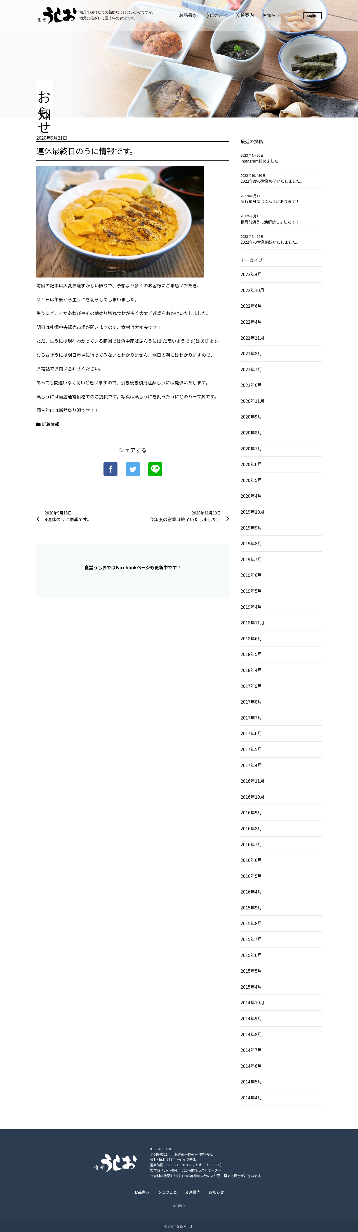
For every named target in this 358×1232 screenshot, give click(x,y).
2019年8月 (251, 543)
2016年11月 (252, 780)
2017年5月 (251, 749)
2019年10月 (252, 511)
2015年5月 (251, 970)
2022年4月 (251, 321)
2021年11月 (252, 337)
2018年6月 (251, 638)
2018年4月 (251, 670)
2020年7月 (251, 448)
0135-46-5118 (159, 1148)
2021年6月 (251, 385)
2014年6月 (251, 1065)
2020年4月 (251, 495)
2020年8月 (251, 432)
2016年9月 (251, 812)
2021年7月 (251, 369)
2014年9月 (251, 1018)
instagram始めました (259, 161)
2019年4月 (251, 606)
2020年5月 (251, 480)
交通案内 (245, 15)
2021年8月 (251, 353)
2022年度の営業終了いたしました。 (272, 181)
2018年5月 (251, 654)
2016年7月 (251, 844)
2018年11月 (252, 622)
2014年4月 (251, 1097)
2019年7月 (251, 559)
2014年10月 (252, 1002)
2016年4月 (251, 891)
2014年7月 (251, 1050)
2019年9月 (251, 527)
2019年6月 (251, 575)
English (313, 15)
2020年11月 (252, 401)
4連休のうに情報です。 (68, 519)
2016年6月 (251, 860)
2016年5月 (251, 876)
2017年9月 (251, 686)
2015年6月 (251, 955)
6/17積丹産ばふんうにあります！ (270, 201)
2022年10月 (252, 290)
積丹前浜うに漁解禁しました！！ (270, 222)
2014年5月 (251, 1081)
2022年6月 (251, 305)
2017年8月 (251, 701)
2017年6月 (251, 733)
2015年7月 (251, 939)
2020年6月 (251, 464)
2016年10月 (252, 796)
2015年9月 (251, 907)
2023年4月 (251, 274)
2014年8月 (251, 1034)
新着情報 (51, 424)
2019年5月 (251, 590)
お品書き (188, 15)
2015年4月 (251, 986)
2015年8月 (251, 923)
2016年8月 (251, 828)
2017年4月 (251, 765)
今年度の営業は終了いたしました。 (185, 519)
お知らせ (271, 15)
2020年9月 (251, 416)
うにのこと (216, 15)
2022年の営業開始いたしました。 (270, 242)
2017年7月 (251, 717)
